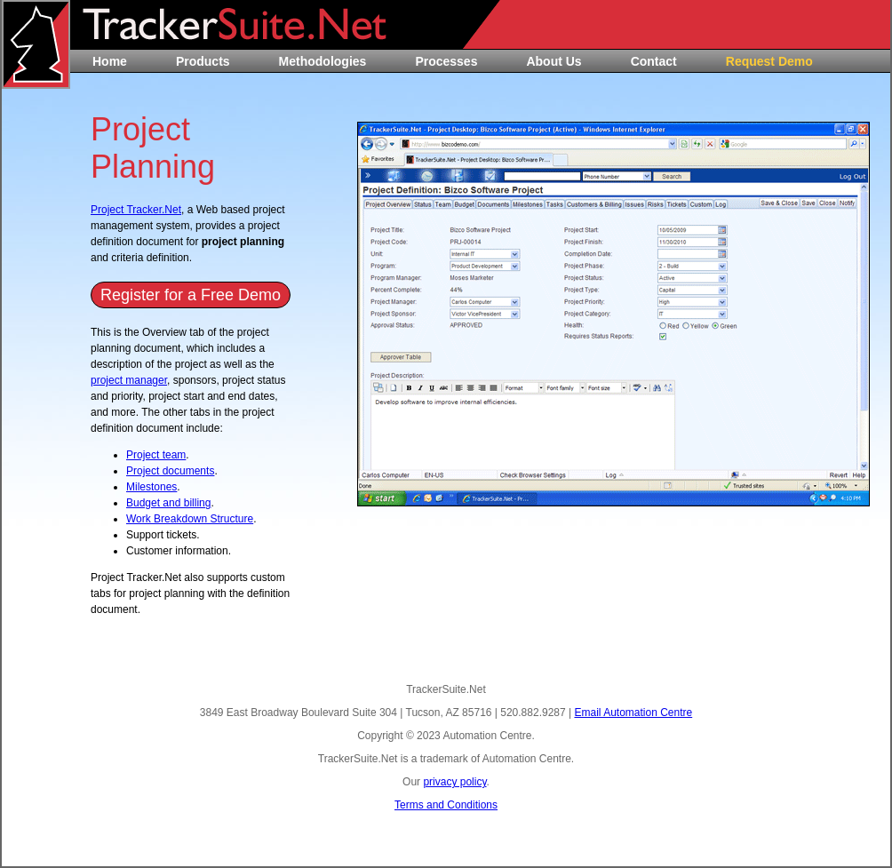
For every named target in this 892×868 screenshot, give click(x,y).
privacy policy (454, 782)
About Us (553, 61)
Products (203, 61)
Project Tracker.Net (136, 209)
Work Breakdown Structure (189, 519)
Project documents (170, 471)
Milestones (151, 487)
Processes (446, 61)
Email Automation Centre (633, 712)
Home (109, 61)
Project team (156, 455)
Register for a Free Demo (190, 295)
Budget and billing (168, 503)
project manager (129, 380)
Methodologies (323, 61)
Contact (654, 61)
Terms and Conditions (446, 805)
